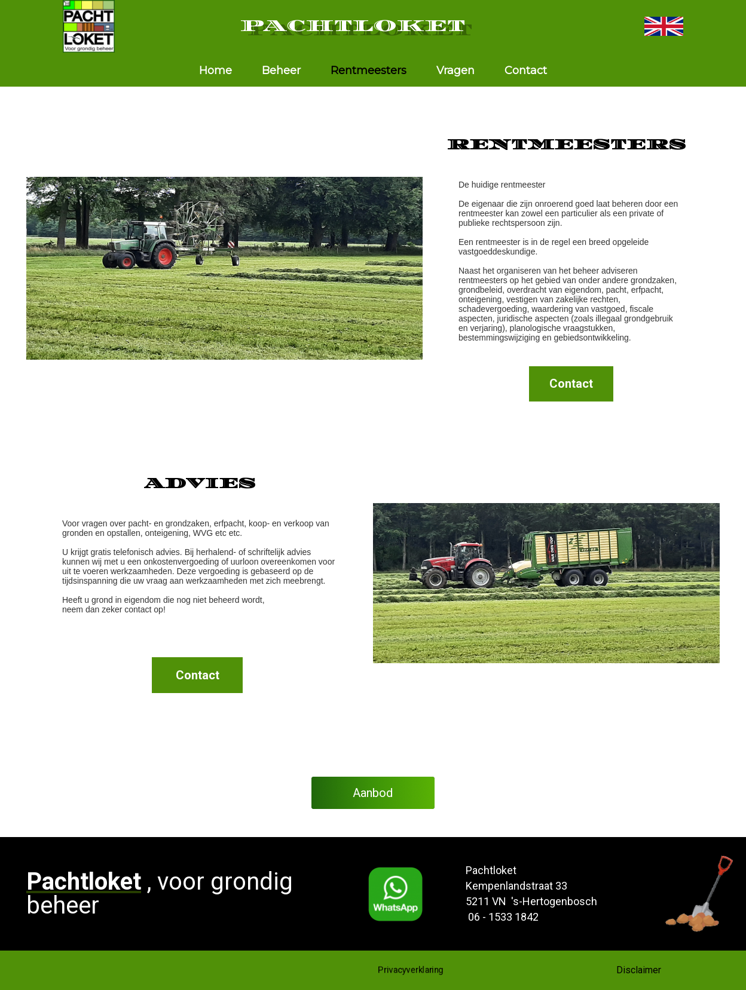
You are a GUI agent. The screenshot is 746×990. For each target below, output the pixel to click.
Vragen (455, 70)
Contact (526, 70)
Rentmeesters (368, 70)
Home (215, 70)
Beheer (281, 70)
